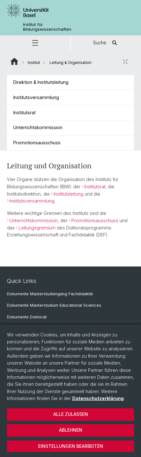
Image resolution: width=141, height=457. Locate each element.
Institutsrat (24, 112)
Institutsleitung (68, 193)
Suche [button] (106, 43)
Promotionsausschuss (37, 142)
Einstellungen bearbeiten (70, 446)
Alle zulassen (70, 414)
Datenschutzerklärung (98, 398)
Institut (34, 62)
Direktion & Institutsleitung (40, 82)
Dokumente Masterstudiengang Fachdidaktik (50, 293)
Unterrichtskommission (37, 127)
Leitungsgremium (37, 227)
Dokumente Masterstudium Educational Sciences (54, 305)
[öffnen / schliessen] (125, 61)
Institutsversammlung (36, 97)
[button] (35, 42)
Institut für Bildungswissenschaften (47, 27)
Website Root (14, 61)
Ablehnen (70, 430)
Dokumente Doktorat (27, 317)
